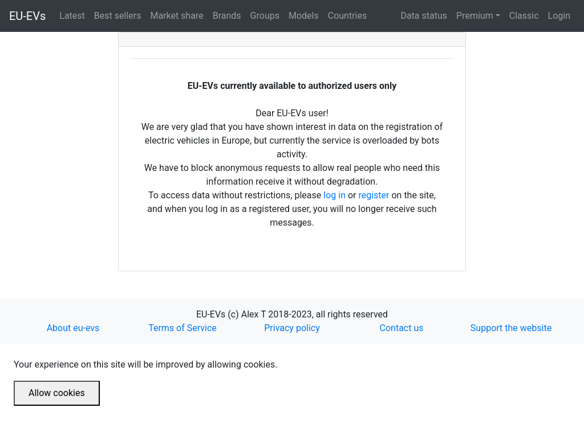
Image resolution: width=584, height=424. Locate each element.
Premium (474, 15)
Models (306, 15)
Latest (74, 15)
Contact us (402, 328)
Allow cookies (57, 393)
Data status (423, 15)
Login (559, 15)
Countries (347, 15)
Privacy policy (292, 328)
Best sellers (120, 15)
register (373, 195)
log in (334, 195)
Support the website (511, 328)
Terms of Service (182, 328)
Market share (179, 15)
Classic (524, 15)
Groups (267, 15)
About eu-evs (73, 328)
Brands (229, 15)
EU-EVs (27, 16)
